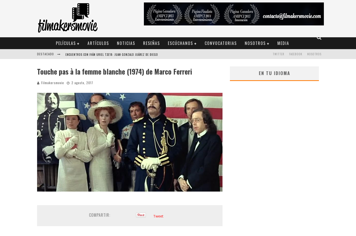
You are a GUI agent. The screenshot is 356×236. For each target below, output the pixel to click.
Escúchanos (180, 43)
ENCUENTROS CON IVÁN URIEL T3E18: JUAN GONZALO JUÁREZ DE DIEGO (112, 55)
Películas (66, 43)
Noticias (126, 43)
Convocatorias (221, 43)
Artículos (98, 43)
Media (283, 43)
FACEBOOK (295, 54)
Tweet (158, 216)
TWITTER (278, 54)
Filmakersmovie (52, 82)
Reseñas (151, 43)
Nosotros (255, 43)
